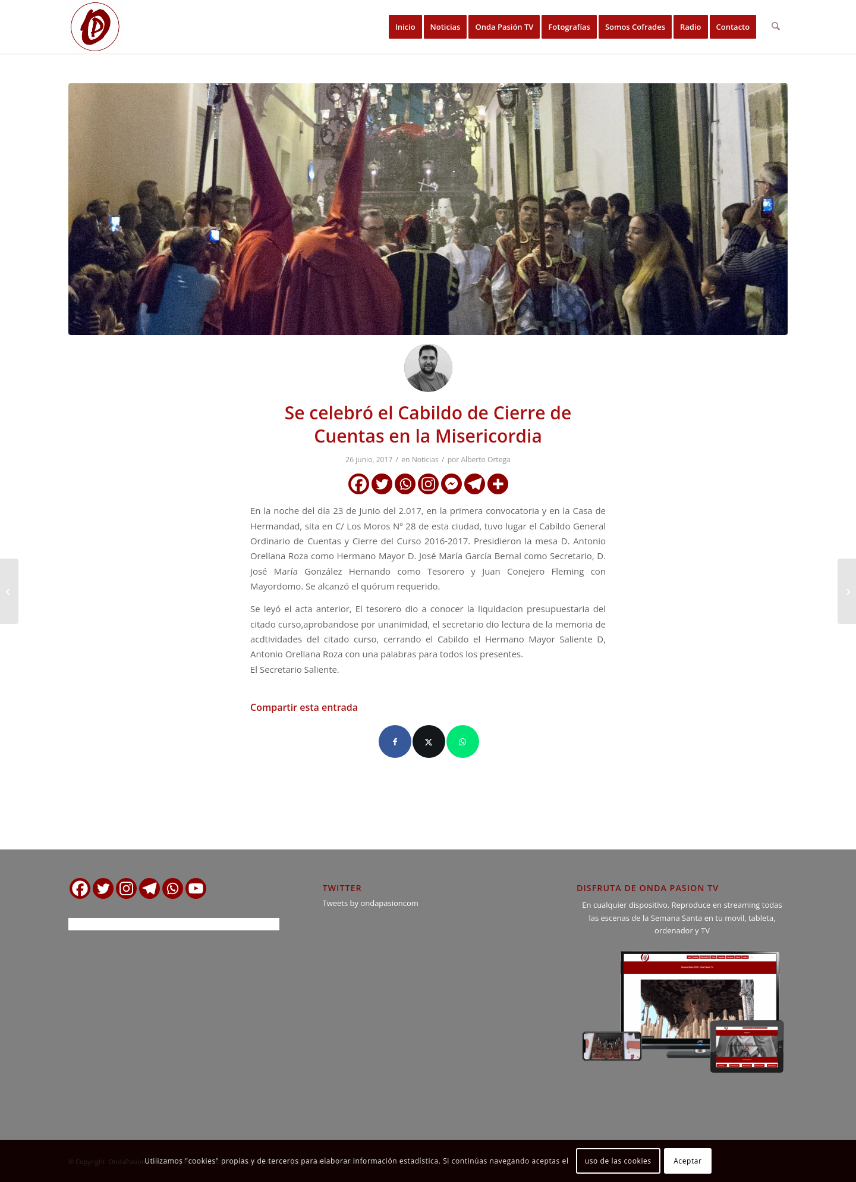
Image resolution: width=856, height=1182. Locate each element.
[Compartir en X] (429, 741)
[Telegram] (474, 484)
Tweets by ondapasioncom (370, 903)
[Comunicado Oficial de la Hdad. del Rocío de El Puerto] (9, 591)
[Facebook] (358, 484)
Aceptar (687, 1161)
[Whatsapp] (405, 484)
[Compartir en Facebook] (395, 741)
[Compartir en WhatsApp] (462, 741)
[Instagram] (428, 484)
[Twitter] (382, 484)
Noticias (425, 459)
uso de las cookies (618, 1161)
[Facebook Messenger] (451, 484)
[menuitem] (405, 27)
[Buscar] (776, 27)
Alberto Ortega (485, 459)
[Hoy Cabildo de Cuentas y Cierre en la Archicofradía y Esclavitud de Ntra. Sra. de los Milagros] (847, 591)
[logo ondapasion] (95, 27)
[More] (497, 484)
